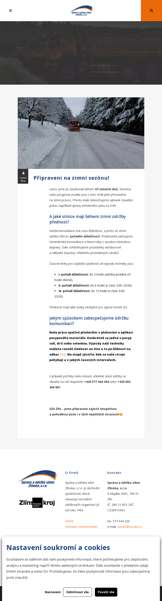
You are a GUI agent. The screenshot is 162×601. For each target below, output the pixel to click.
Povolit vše (106, 592)
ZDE (63, 354)
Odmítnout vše (77, 592)
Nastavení (53, 592)
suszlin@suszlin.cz (129, 527)
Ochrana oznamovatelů (81, 527)
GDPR (69, 521)
